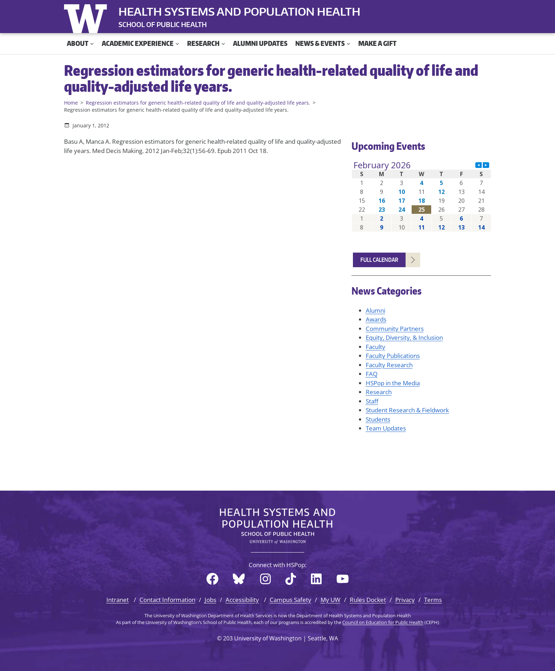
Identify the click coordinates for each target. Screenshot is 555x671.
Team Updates (386, 428)
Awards (376, 319)
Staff (372, 401)
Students (378, 419)
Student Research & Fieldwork (407, 410)
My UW (330, 600)
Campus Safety (290, 600)
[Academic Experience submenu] (177, 44)
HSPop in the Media (393, 383)
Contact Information (167, 600)
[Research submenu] (223, 44)
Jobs (210, 600)
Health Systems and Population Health (239, 11)
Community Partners (395, 328)
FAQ (371, 374)
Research (379, 392)
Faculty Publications (393, 356)
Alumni (375, 310)
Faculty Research (389, 365)
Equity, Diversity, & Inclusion (404, 337)
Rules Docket (368, 600)
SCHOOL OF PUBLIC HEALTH (162, 24)
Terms (433, 600)
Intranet (117, 600)
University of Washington (87, 17)
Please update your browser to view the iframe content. (421, 196)
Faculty (375, 347)
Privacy (405, 600)
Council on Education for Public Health (382, 622)
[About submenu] (92, 44)
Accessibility (242, 600)
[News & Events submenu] (348, 44)
